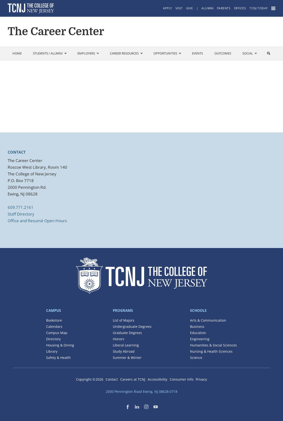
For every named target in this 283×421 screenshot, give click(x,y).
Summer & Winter (127, 357)
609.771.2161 (20, 207)
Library (51, 351)
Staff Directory (21, 214)
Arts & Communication (208, 320)
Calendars (54, 326)
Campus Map (56, 332)
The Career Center (56, 31)
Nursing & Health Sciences (211, 351)
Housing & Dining (60, 345)
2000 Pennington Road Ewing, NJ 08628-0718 (141, 391)
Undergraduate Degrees (132, 326)
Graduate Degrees (127, 332)
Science (196, 357)
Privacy (201, 379)
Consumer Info (181, 379)
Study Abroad (124, 351)
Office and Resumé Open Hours (37, 220)
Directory (53, 339)
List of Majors (123, 320)
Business (197, 326)
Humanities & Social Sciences (213, 345)
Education (198, 332)
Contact (112, 379)
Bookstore (54, 320)
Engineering (199, 339)
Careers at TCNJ (132, 379)
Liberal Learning (126, 345)
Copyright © (89, 379)
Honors (118, 339)
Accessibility (157, 379)
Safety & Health (58, 357)
